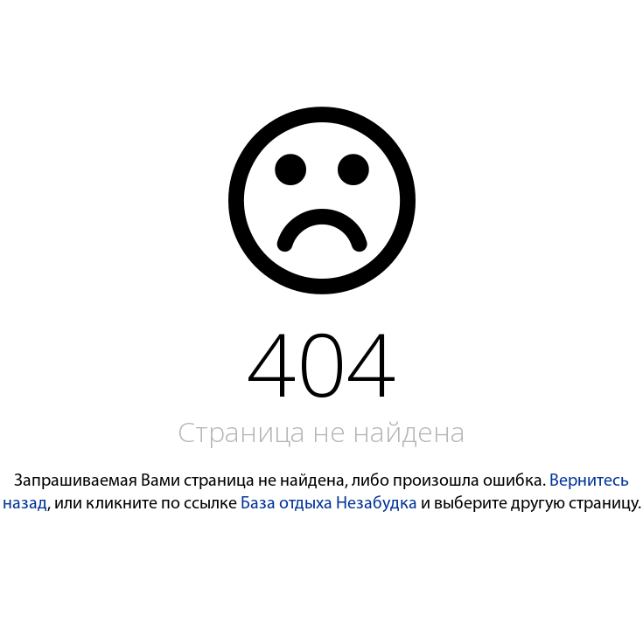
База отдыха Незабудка (329, 504)
